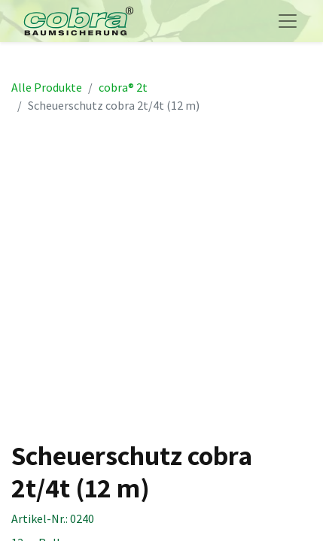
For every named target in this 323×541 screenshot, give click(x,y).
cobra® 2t (123, 87)
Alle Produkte (46, 87)
